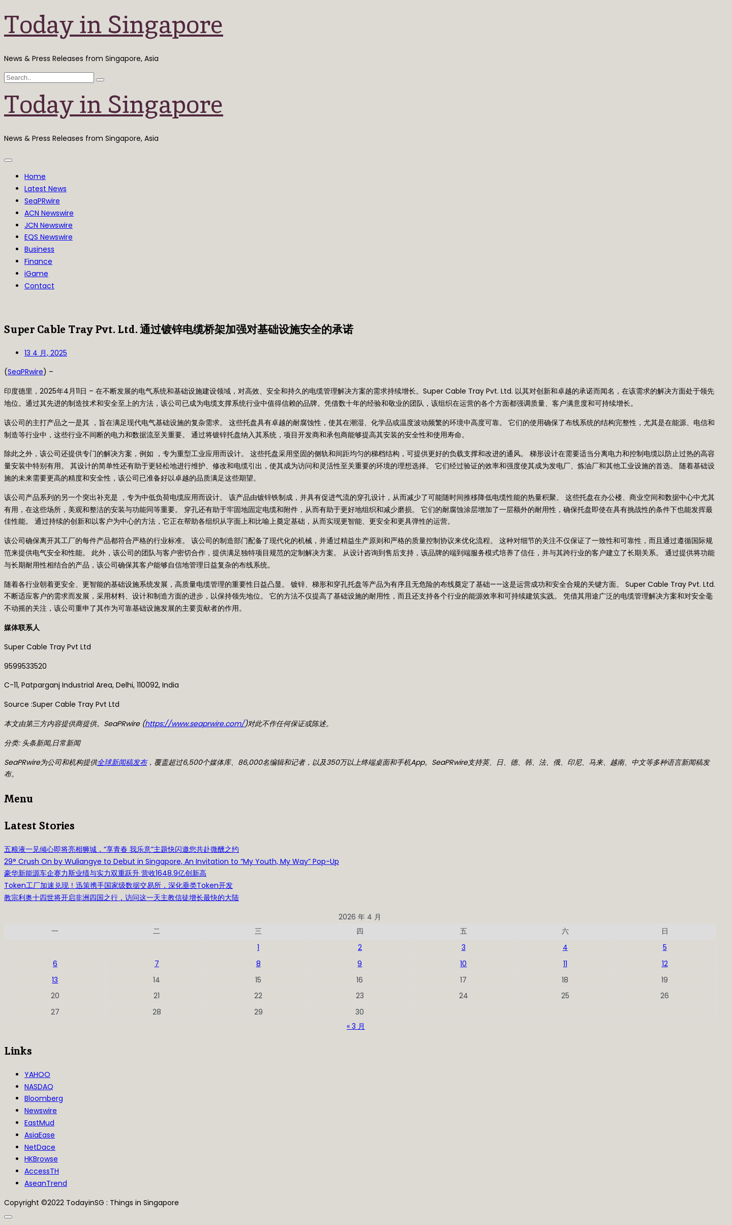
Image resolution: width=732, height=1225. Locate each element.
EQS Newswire (48, 237)
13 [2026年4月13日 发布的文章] (55, 980)
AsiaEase (39, 1135)
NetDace (39, 1147)
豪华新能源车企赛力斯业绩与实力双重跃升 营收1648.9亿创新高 (105, 873)
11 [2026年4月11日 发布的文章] (565, 964)
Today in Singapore (113, 24)
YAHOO (37, 1074)
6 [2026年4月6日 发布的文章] (55, 964)
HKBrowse (41, 1159)
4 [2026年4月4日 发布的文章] (565, 947)
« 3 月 (356, 1026)
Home (35, 176)
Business (39, 249)
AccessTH (41, 1171)
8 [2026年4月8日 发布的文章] (258, 964)
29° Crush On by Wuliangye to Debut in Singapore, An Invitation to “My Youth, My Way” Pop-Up (171, 861)
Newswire (40, 1111)
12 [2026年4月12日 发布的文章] (665, 964)
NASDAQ (38, 1087)
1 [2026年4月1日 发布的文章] (258, 947)
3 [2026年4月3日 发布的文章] (464, 947)
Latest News (45, 189)
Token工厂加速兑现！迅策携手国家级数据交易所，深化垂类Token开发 (118, 885)
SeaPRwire (42, 201)
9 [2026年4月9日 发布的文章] (359, 964)
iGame (36, 273)
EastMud (39, 1123)
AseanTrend (45, 1183)
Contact (39, 286)
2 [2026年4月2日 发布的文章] (360, 947)
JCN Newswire (48, 225)
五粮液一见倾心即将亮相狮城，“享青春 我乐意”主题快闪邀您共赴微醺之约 (121, 849)
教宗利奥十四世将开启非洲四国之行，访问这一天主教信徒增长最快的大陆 (121, 897)
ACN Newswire (49, 213)
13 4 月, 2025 (45, 353)
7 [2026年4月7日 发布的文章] (157, 964)
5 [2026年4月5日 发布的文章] (665, 947)
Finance (38, 261)
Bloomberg (43, 1098)
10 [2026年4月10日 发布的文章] (463, 964)
